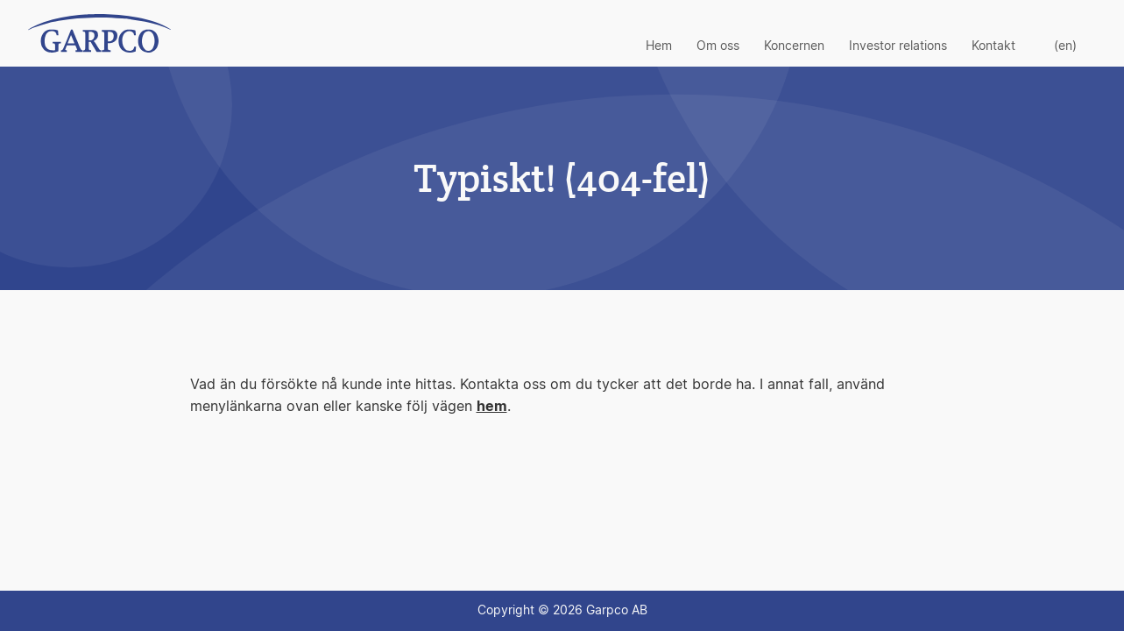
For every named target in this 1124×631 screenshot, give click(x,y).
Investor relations (898, 46)
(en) (1065, 46)
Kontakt (993, 46)
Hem (659, 46)
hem (492, 407)
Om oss (717, 46)
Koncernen (794, 46)
